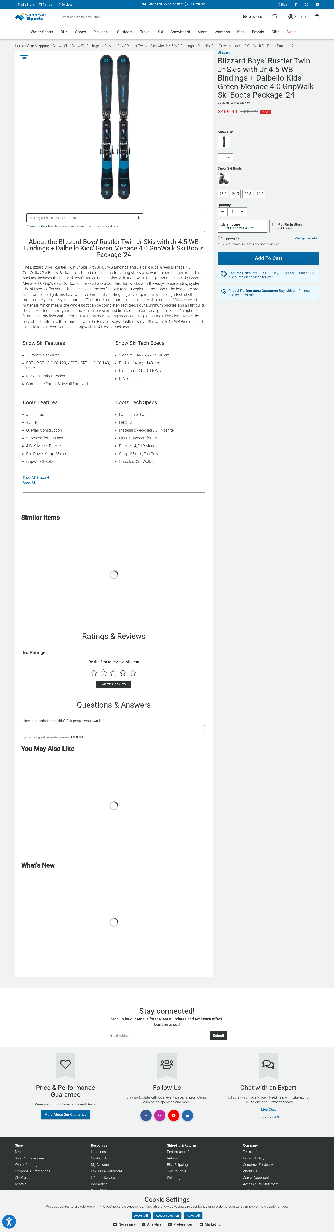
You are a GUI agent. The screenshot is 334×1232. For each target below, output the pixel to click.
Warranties (99, 1184)
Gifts (275, 32)
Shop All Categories (30, 1158)
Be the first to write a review (234, 102)
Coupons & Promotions (32, 1171)
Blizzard (224, 52)
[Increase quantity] (242, 211)
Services (65, 4)
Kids (241, 32)
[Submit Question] (138, 217)
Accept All (141, 1215)
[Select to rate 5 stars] (132, 672)
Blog (282, 4)
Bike (64, 32)
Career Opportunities (258, 1178)
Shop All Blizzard (36, 477)
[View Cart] (317, 16)
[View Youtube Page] (317, 4)
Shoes (80, 32)
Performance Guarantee (185, 1152)
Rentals (45, 4)
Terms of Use (253, 1152)
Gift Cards (22, 1178)
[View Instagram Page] (306, 4)
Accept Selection (167, 1215)
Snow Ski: (225, 132)
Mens (202, 32)
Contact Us (99, 1158)
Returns (173, 1158)
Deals (291, 32)
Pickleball (101, 32)
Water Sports (42, 32)
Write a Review (114, 684)
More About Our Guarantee (66, 1115)
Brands (258, 32)
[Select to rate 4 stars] (123, 672)
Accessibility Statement (260, 1184)
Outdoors (125, 32)
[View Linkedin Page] (187, 1115)
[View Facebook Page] (296, 4)
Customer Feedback (258, 1165)
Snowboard (180, 32)
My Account (100, 1165)
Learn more (77, 736)
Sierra (43, 226)
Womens (222, 32)
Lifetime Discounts (242, 273)
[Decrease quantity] (223, 211)
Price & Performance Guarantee (253, 291)
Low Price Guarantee (106, 1171)
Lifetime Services (103, 1178)
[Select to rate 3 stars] (113, 672)
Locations (98, 1152)
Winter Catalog (26, 1165)
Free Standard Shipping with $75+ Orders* (172, 4)
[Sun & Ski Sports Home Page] (30, 16)
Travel (145, 32)
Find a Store (24, 4)
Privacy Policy (253, 1158)
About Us (250, 1171)
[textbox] (114, 729)
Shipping (173, 1178)
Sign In (297, 16)
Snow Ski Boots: (230, 169)
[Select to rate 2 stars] (103, 672)
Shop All (29, 483)
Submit (218, 1036)
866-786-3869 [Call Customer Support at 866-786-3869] (268, 1117)
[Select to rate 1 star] (93, 672)
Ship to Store (176, 1171)
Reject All (193, 1215)
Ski (160, 32)
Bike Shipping (177, 1165)
